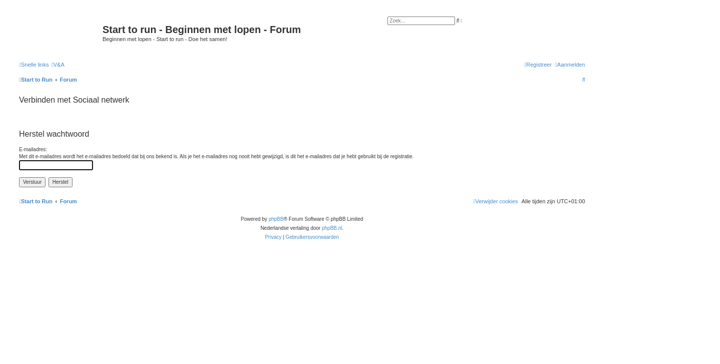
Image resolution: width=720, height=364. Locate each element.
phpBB (276, 219)
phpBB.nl (332, 228)
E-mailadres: (33, 149)
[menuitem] (58, 65)
